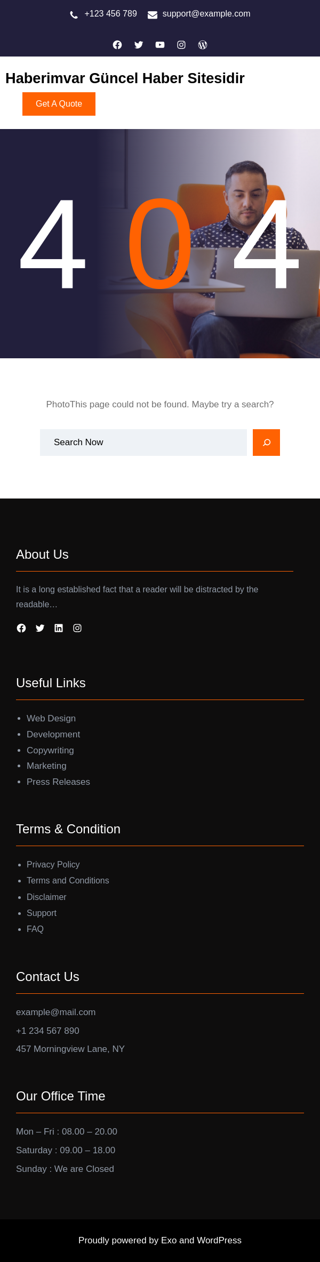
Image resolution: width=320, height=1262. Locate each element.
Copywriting (50, 750)
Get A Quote (59, 103)
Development (53, 734)
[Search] (267, 442)
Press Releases (58, 782)
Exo (170, 1240)
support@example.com (207, 13)
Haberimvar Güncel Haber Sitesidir (125, 78)
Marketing (47, 766)
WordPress (219, 1240)
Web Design (51, 718)
